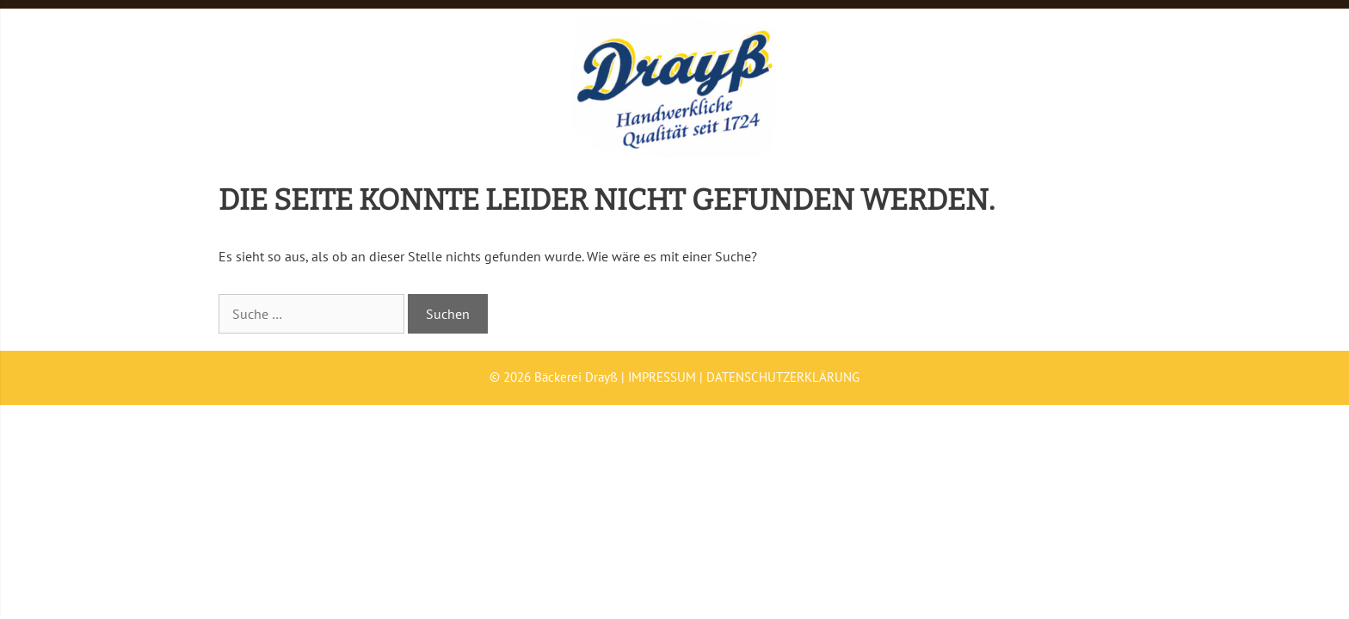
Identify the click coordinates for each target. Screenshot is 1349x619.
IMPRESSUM (662, 377)
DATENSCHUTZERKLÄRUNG (782, 377)
